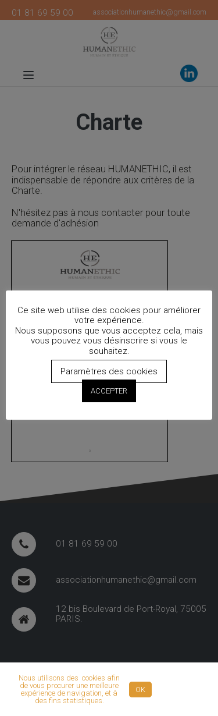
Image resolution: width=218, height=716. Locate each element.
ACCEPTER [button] (109, 391)
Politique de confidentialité (180, 689)
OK (140, 689)
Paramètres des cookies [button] (109, 371)
